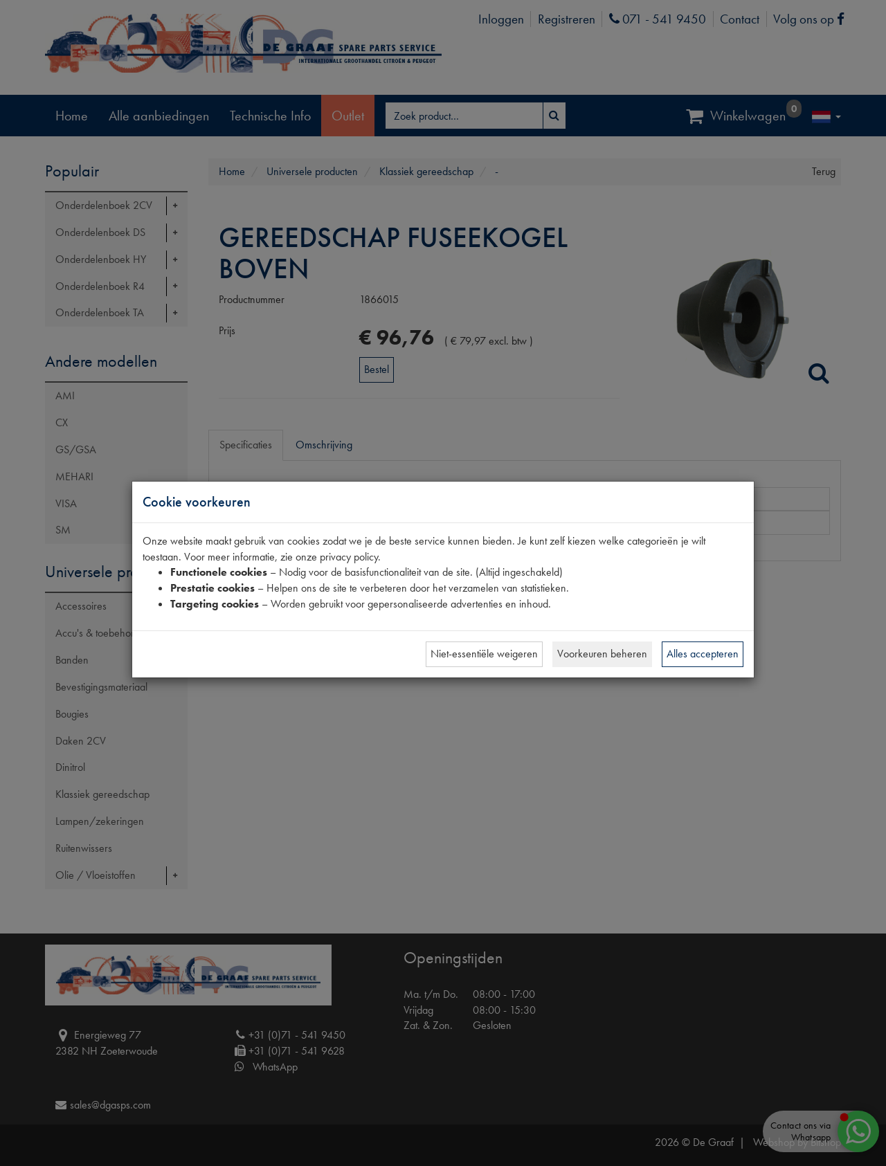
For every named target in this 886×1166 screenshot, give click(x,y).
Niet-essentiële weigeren (484, 653)
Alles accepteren (703, 653)
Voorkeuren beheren (602, 653)
